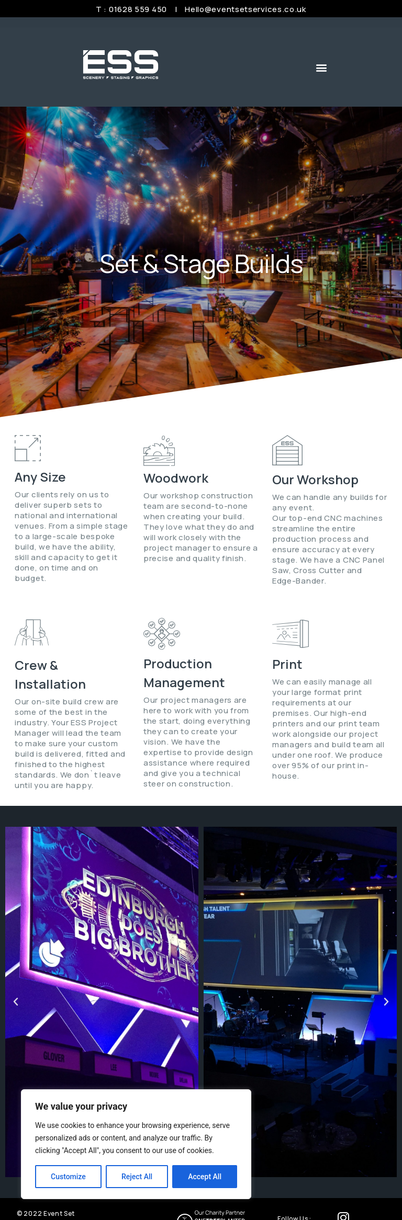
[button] (321, 67)
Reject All (136, 1176)
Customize (68, 1176)
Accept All (204, 1176)
